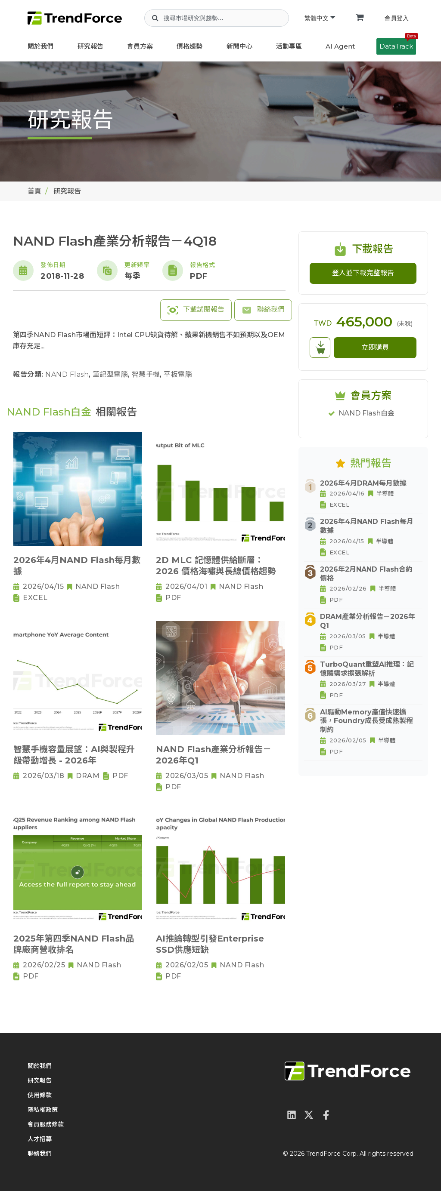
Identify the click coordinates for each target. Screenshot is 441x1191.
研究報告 (90, 46)
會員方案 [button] (140, 46)
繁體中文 (319, 18)
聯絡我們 (263, 310)
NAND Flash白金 (366, 413)
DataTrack (397, 44)
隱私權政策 (43, 1110)
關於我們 (40, 46)
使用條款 (40, 1095)
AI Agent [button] (340, 46)
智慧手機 (147, 374)
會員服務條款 (46, 1124)
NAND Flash (68, 374)
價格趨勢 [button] (189, 46)
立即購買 (375, 347)
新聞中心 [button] (239, 46)
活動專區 (289, 46)
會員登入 (397, 18)
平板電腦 (178, 374)
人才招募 (40, 1139)
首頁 (34, 191)
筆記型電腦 (111, 374)
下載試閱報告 (196, 310)
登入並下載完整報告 (363, 273)
